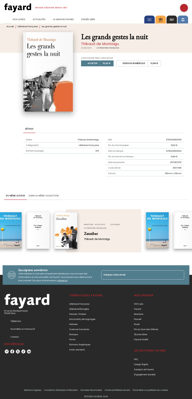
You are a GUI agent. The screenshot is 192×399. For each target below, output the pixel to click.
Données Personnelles (91, 390)
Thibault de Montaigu (100, 43)
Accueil (10, 26)
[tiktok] (23, 351)
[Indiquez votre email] (138, 274)
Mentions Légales (32, 390)
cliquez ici (62, 280)
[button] (107, 48)
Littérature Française (28, 26)
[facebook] (12, 351)
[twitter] (18, 351)
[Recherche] (184, 8)
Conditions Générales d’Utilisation (61, 390)
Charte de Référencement (117, 390)
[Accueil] (17, 8)
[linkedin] (29, 351)
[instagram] (6, 351)
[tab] (7, 19)
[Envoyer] (180, 275)
